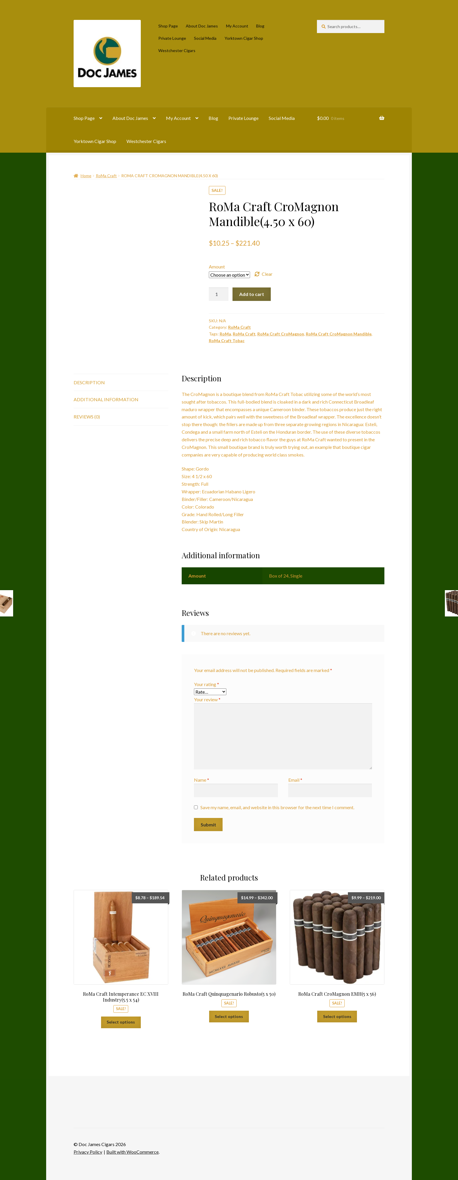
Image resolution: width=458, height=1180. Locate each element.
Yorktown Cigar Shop (244, 38)
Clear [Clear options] (267, 274)
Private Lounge (172, 38)
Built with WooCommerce (132, 1152)
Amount (217, 266)
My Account (237, 25)
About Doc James (202, 25)
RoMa (225, 333)
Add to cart (251, 294)
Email (295, 780)
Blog (260, 25)
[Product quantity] (219, 294)
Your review (207, 699)
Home (86, 175)
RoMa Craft (106, 175)
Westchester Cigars (176, 50)
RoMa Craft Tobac (226, 340)
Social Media (205, 38)
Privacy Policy (88, 1152)
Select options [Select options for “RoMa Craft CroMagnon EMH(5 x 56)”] (337, 1016)
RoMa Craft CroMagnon (280, 333)
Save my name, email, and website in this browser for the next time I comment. (277, 807)
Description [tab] (89, 382)
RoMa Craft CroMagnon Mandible (339, 333)
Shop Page (168, 25)
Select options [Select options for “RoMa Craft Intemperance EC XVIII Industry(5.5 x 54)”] (121, 1021)
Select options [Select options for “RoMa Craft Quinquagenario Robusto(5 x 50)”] (229, 1016)
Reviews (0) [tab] (87, 416)
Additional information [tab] (106, 399)
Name (201, 780)
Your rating (206, 684)
